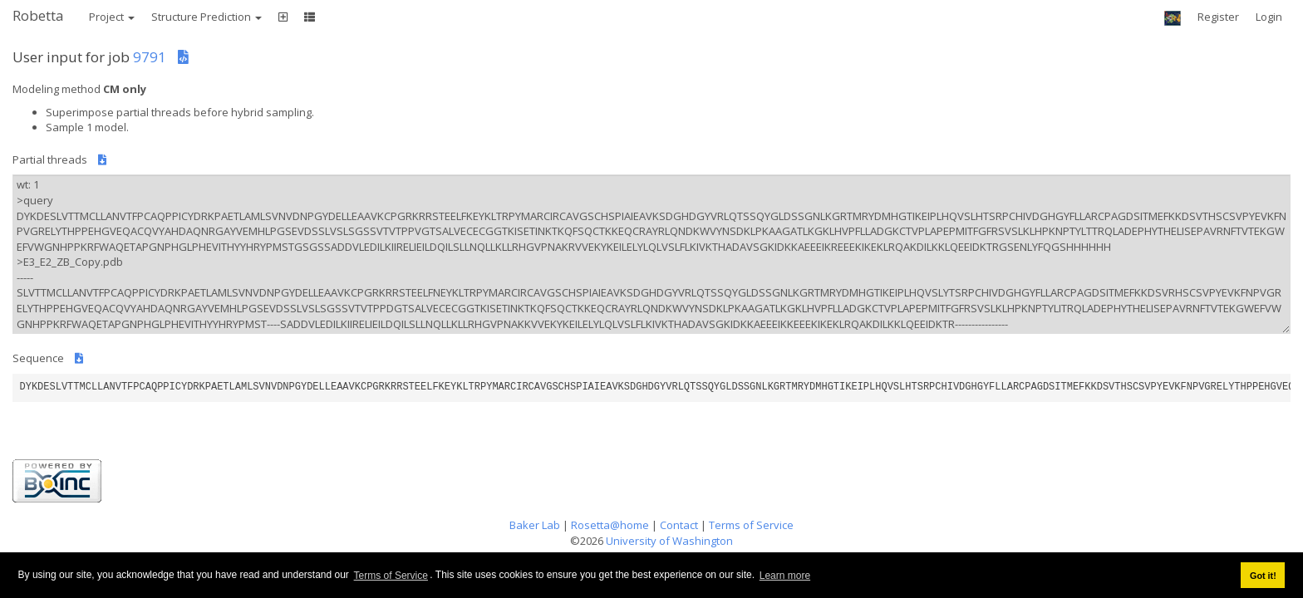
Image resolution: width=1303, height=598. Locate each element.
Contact (679, 524)
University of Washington (669, 540)
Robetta (38, 15)
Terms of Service (391, 575)
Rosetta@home (610, 524)
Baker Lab (534, 524)
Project (112, 16)
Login (1269, 16)
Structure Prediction (206, 16)
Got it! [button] (1263, 576)
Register (1218, 16)
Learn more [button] (785, 575)
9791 (149, 56)
